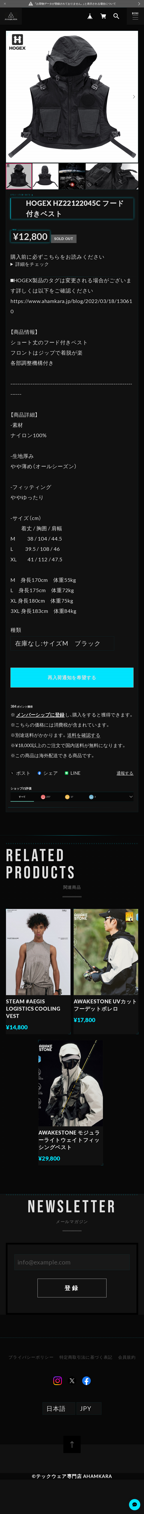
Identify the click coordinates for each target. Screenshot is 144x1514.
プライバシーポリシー (31, 1357)
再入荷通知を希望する (72, 677)
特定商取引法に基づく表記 (85, 1357)
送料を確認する (83, 735)
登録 (72, 1287)
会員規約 (127, 1357)
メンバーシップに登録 (40, 714)
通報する (125, 773)
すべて (22, 796)
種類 (15, 630)
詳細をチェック (32, 264)
